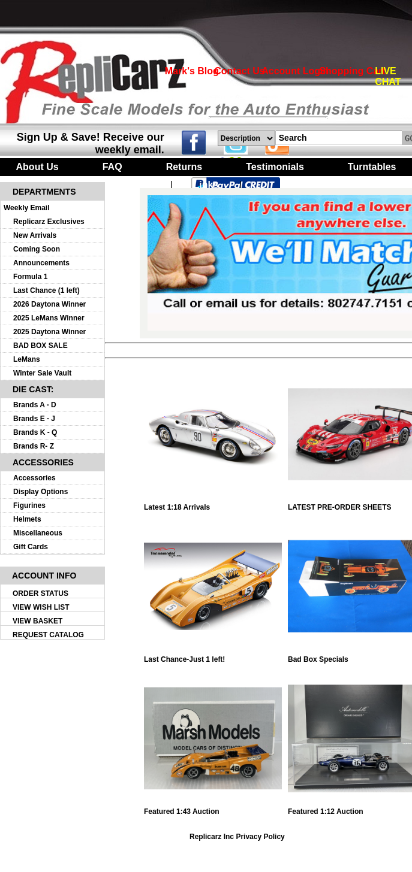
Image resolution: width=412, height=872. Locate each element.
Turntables (372, 167)
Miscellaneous (37, 533)
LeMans (26, 359)
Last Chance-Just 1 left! (213, 656)
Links (206, 185)
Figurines (29, 505)
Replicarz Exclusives (49, 221)
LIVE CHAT (388, 76)
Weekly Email (27, 208)
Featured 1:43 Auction (213, 808)
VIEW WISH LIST (41, 607)
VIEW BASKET (37, 621)
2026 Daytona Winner (49, 304)
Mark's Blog (192, 71)
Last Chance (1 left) (46, 290)
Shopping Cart (352, 71)
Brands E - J (34, 418)
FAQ (112, 167)
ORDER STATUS (40, 593)
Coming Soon (36, 249)
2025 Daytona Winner (49, 332)
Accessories (34, 478)
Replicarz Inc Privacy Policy (237, 836)
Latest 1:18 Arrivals (213, 503)
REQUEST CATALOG (48, 635)
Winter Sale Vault (42, 373)
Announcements (41, 263)
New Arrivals (34, 235)
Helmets (27, 519)
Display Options (40, 492)
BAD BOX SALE (40, 345)
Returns (184, 167)
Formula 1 (30, 276)
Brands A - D (34, 405)
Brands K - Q (35, 432)
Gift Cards (30, 547)
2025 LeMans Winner (49, 318)
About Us (37, 167)
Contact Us (239, 71)
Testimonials (275, 167)
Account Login (295, 71)
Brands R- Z (33, 446)
